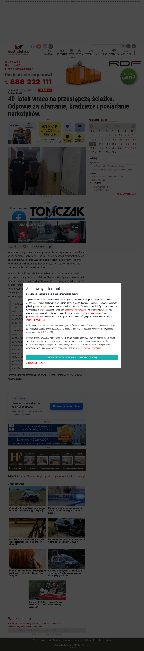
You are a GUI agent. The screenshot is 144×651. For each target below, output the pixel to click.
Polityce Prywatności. (93, 348)
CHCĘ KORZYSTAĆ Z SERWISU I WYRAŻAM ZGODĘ (72, 357)
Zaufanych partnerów (74, 309)
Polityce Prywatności (91, 313)
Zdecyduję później (34, 363)
